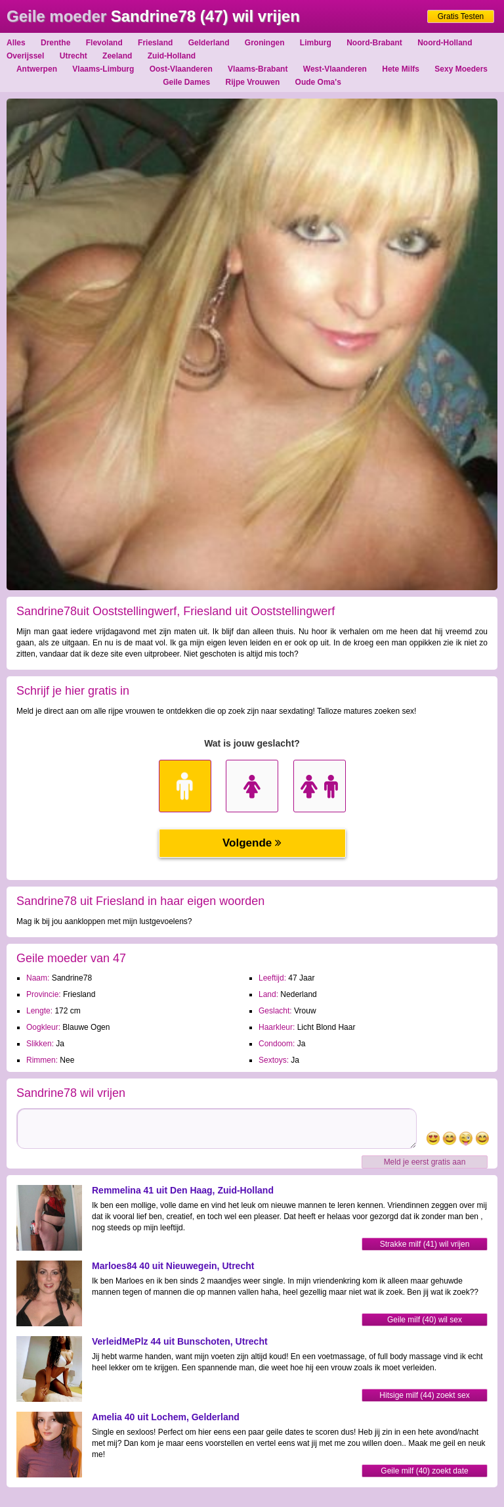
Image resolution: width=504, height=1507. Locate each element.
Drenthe (55, 42)
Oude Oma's (318, 82)
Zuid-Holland (172, 55)
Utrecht (73, 55)
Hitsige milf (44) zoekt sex (424, 1395)
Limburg (315, 42)
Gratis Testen (461, 16)
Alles (16, 42)
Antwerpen (36, 69)
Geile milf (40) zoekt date (424, 1470)
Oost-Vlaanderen (181, 69)
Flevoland (104, 42)
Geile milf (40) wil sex (424, 1319)
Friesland (155, 42)
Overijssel (25, 55)
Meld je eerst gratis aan (425, 1162)
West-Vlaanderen (335, 69)
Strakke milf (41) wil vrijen (425, 1244)
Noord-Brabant (374, 42)
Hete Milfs (400, 69)
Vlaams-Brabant (257, 69)
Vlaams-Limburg (103, 69)
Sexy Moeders (461, 69)
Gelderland (209, 42)
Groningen (265, 42)
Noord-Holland (444, 42)
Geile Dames (186, 82)
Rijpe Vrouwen (253, 82)
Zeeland (117, 55)
